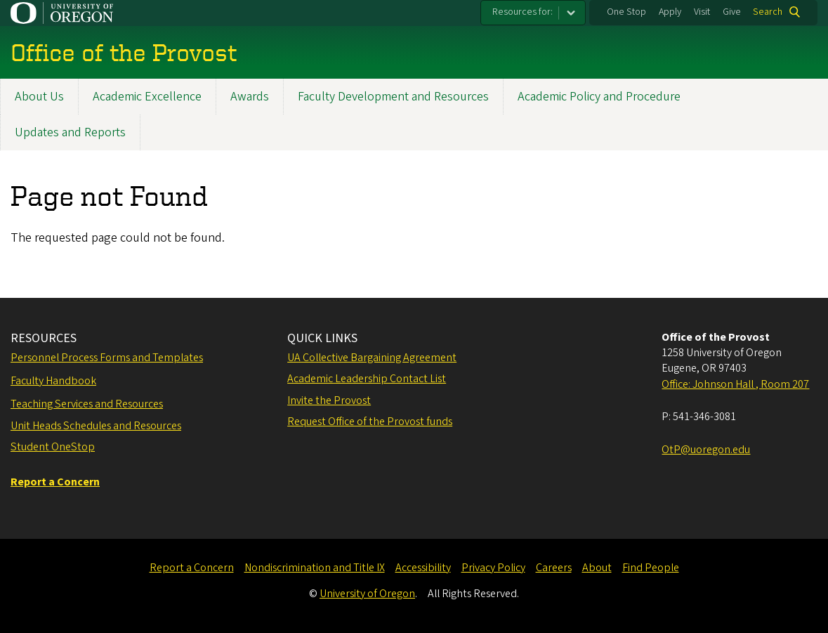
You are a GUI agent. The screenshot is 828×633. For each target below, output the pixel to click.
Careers (554, 567)
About (597, 567)
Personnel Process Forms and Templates (107, 357)
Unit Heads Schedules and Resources (96, 425)
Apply (670, 12)
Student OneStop (53, 447)
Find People (650, 567)
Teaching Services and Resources (87, 404)
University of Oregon (367, 593)
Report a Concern (192, 567)
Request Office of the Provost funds (369, 421)
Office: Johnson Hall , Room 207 (735, 384)
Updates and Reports (70, 132)
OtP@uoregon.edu (706, 449)
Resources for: (522, 12)
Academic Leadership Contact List (366, 378)
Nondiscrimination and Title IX (314, 567)
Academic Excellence (147, 96)
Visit (702, 12)
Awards (249, 96)
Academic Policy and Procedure (599, 96)
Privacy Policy (493, 567)
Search (767, 12)
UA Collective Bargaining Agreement (371, 357)
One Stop (626, 12)
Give (732, 12)
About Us (39, 96)
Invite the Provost (329, 400)
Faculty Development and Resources (393, 96)
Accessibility (423, 567)
